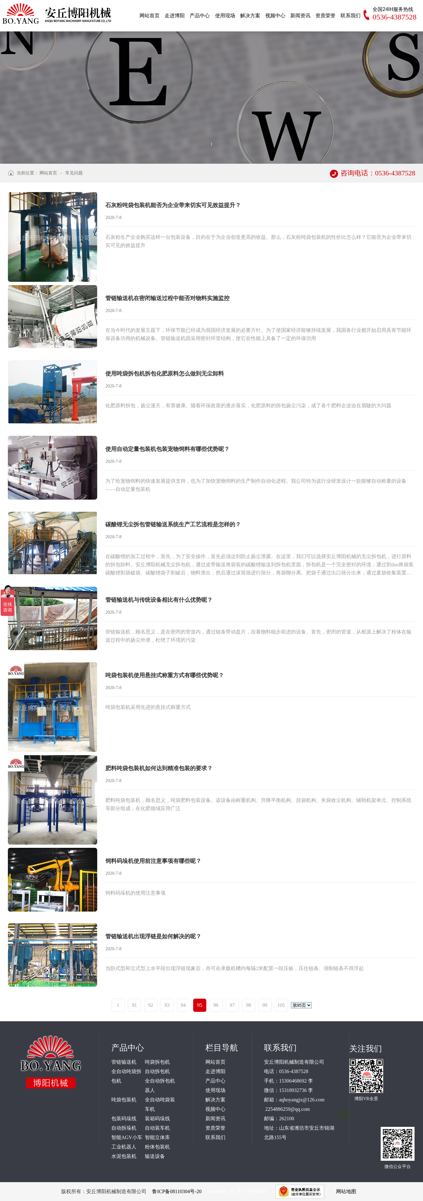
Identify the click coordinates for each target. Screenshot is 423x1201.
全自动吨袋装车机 (160, 1104)
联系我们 (215, 1137)
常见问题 (74, 173)
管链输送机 (123, 1062)
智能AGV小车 (126, 1137)
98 (248, 1005)
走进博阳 (215, 1071)
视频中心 (215, 1109)
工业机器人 (123, 1146)
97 (232, 1005)
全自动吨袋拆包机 (126, 1076)
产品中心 (215, 1080)
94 (183, 1005)
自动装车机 (157, 1128)
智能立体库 (157, 1137)
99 (264, 1005)
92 (150, 1005)
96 (216, 1005)
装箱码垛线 (157, 1118)
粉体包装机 (157, 1146)
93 (167, 1005)
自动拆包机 (157, 1071)
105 (281, 1005)
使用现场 (215, 1090)
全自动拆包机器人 (160, 1085)
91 (134, 1005)
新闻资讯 (215, 1118)
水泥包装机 (123, 1156)
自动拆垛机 (123, 1128)
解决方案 (215, 1099)
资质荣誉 (215, 1128)
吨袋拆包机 (157, 1062)
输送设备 (155, 1156)
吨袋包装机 (123, 1099)
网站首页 (48, 173)
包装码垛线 (123, 1118)
